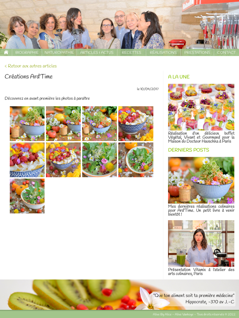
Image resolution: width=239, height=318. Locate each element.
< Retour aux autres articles (31, 66)
